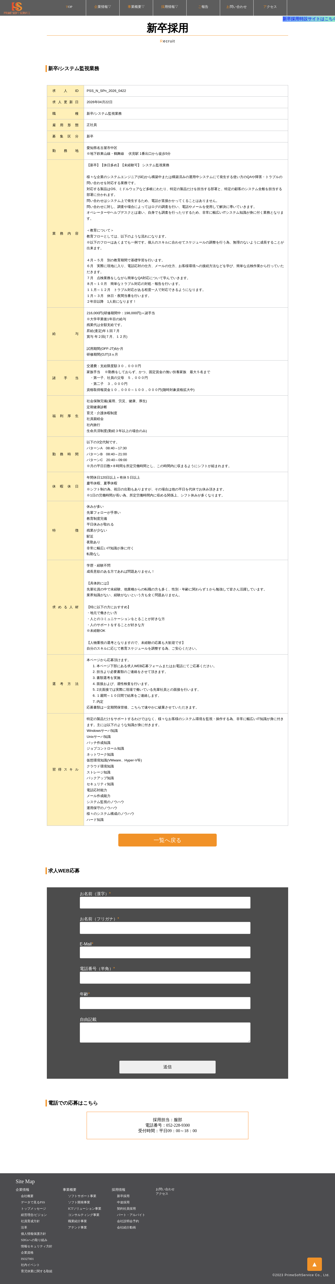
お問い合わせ (165, 1189)
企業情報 (22, 1190)
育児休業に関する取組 (36, 1271)
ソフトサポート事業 (82, 1196)
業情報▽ (102, 7)
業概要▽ (136, 7)
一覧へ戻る (168, 840)
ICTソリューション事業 (84, 1208)
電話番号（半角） (97, 968)
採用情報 (118, 1190)
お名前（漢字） (95, 894)
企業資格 (27, 1252)
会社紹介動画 (126, 1227)
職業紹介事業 (77, 1221)
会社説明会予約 (128, 1221)
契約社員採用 (126, 1208)
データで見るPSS (33, 1202)
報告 (203, 7)
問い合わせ (236, 7)
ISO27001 (27, 1259)
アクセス (162, 1194)
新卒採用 (123, 1196)
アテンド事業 (77, 1227)
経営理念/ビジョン (34, 1215)
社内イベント (30, 1265)
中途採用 (123, 1202)
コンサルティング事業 (83, 1215)
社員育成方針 (30, 1221)
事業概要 (69, 1190)
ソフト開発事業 (79, 1202)
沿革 (24, 1227)
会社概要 (27, 1196)
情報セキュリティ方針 (36, 1246)
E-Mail (86, 944)
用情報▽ (169, 7)
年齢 (85, 994)
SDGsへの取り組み (34, 1240)
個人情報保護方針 (33, 1234)
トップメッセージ (33, 1208)
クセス (270, 7)
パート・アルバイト (131, 1215)
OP (69, 7)
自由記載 (88, 1019)
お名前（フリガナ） (99, 919)
